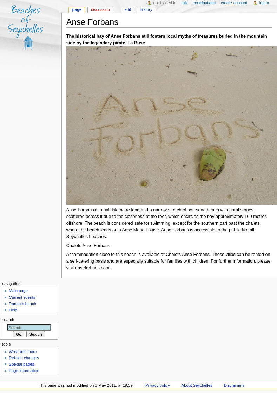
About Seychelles (197, 385)
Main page (18, 291)
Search (8, 319)
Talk (185, 3)
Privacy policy (157, 385)
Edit (128, 9)
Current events (22, 297)
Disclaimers (234, 385)
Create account (234, 3)
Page (77, 9)
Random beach (22, 304)
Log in (264, 3)
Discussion (100, 9)
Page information (24, 370)
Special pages (21, 364)
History (146, 9)
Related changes (24, 358)
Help (13, 310)
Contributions (204, 3)
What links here (23, 351)
